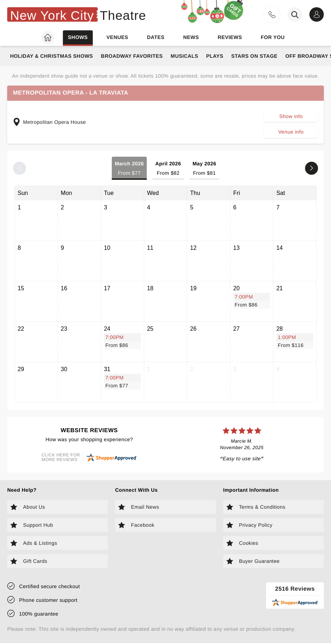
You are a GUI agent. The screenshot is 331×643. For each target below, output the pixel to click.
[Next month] (311, 168)
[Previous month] (19, 168)
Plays (215, 56)
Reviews (230, 37)
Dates (155, 37)
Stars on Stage (254, 56)
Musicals (184, 56)
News (191, 37)
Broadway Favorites (132, 56)
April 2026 (168, 169)
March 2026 (129, 169)
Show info (291, 116)
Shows (78, 37)
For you (272, 37)
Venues (117, 37)
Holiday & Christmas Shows (51, 56)
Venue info (291, 132)
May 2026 (204, 169)
